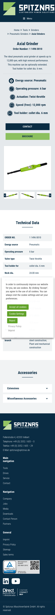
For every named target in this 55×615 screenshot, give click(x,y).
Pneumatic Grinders (19, 34)
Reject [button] (12, 320)
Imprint (6, 539)
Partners (7, 523)
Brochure (27, 136)
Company (7, 498)
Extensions (13, 388)
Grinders (35, 30)
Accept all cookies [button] (17, 307)
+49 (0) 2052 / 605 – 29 (21, 445)
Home (17, 30)
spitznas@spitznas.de (20, 450)
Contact (27, 126)
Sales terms (8, 554)
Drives (6, 473)
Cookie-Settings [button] (16, 313)
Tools (25, 30)
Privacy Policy (9, 544)
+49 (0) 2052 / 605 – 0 (23, 441)
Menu (27, 18)
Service (6, 478)
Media (6, 508)
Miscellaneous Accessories (22, 398)
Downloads (8, 513)
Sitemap (6, 549)
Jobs (5, 503)
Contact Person (10, 518)
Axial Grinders (38, 34)
